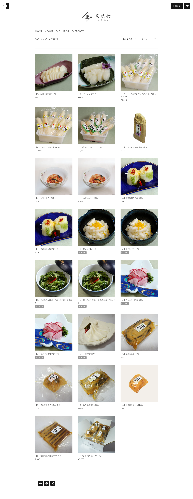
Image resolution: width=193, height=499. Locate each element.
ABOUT (49, 31)
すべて (144, 38)
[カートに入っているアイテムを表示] (187, 6)
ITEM (66, 31)
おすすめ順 (127, 38)
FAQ (58, 31)
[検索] (6, 6)
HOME (38, 31)
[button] (177, 6)
